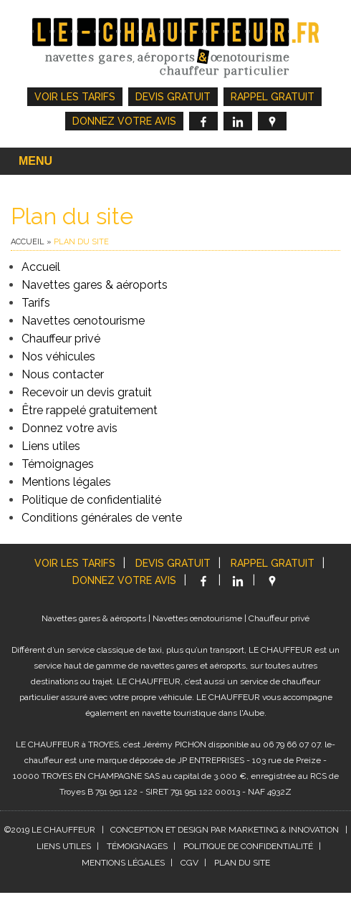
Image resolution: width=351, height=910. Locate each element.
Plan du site (242, 863)
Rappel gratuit (272, 96)
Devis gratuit (173, 96)
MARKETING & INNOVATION (284, 830)
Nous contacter (62, 374)
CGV (189, 863)
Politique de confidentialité (91, 500)
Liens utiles (50, 446)
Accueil (27, 241)
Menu (35, 161)
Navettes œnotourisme (83, 320)
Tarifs (35, 303)
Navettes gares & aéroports (94, 285)
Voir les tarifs (74, 96)
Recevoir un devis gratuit (86, 392)
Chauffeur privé (60, 338)
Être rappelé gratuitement (89, 410)
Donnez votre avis (124, 121)
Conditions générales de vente (101, 518)
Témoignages (57, 464)
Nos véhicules (58, 356)
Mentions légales (66, 482)
